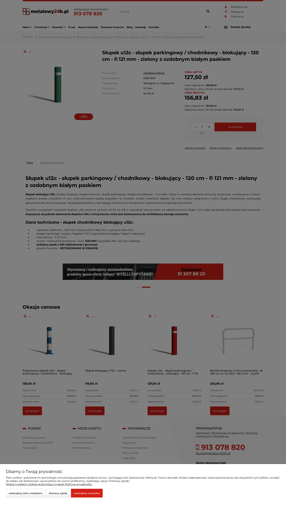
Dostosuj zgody (58, 493)
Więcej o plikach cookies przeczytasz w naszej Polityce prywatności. (49, 484)
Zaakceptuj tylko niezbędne (25, 493)
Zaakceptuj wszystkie (87, 493)
